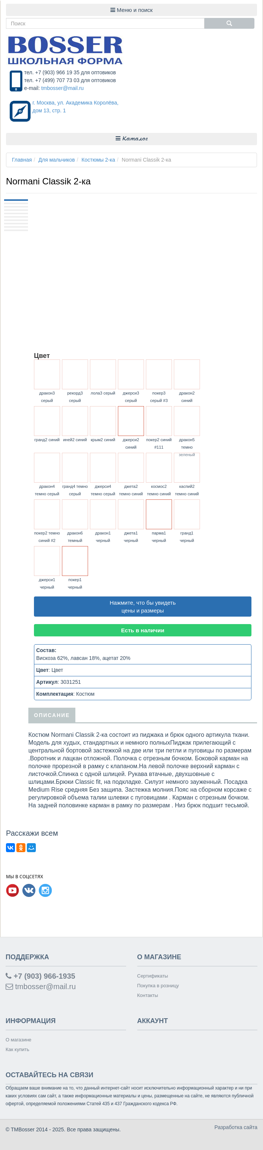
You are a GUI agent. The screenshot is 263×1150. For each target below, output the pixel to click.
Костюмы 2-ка (98, 160)
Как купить (17, 1049)
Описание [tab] (52, 715)
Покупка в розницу (158, 985)
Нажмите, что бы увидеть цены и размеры (143, 606)
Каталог (132, 138)
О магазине (18, 1040)
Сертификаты (152, 976)
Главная (22, 160)
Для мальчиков (56, 160)
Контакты (147, 995)
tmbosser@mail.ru (62, 88)
